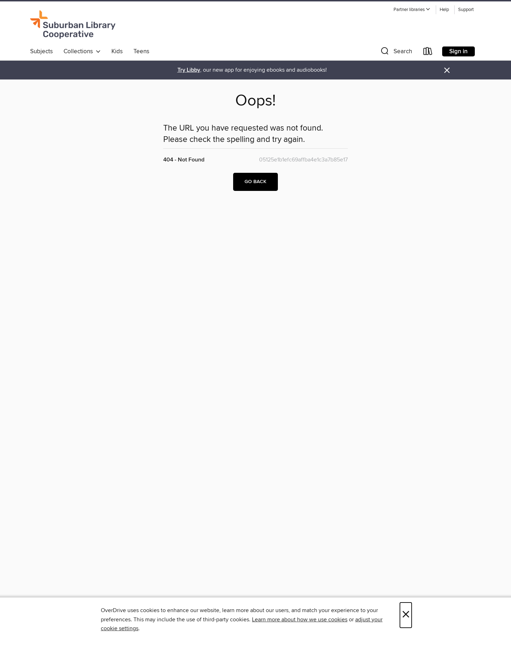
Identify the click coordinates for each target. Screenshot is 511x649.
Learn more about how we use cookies (299, 619)
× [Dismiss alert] (447, 70)
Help (444, 9)
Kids (117, 51)
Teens (141, 51)
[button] (412, 9)
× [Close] (405, 615)
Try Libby (188, 70)
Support (466, 9)
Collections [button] (82, 51)
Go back (255, 181)
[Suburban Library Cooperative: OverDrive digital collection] (73, 24)
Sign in (458, 51)
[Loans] (428, 53)
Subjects (41, 51)
